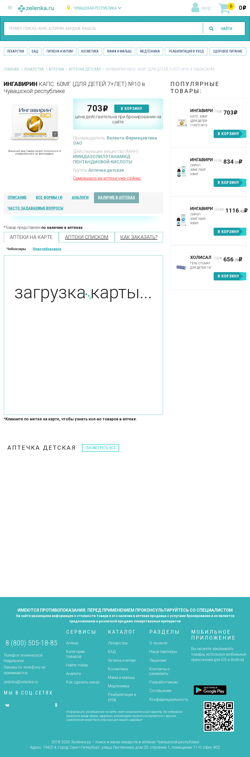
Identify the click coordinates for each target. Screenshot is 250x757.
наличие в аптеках (116, 197)
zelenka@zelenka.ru (21, 682)
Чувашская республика (95, 8)
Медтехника (150, 51)
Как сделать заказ (83, 682)
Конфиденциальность (168, 699)
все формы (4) (49, 197)
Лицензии (157, 660)
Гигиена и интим (121, 660)
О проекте (158, 643)
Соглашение (160, 690)
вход (206, 8)
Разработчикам (163, 682)
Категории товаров (75, 654)
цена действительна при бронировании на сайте (118, 119)
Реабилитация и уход (186, 51)
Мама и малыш (119, 51)
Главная (11, 69)
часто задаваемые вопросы (35, 208)
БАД (35, 51)
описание (17, 197)
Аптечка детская (85, 69)
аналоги (80, 197)
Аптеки (72, 643)
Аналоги (73, 673)
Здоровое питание (227, 51)
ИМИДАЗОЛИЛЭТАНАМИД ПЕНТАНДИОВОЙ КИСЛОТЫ (102, 159)
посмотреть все (100, 448)
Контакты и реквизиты (159, 671)
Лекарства (15, 51)
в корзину (131, 108)
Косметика (90, 51)
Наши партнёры (163, 651)
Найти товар (77, 665)
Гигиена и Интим (60, 51)
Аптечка (56, 69)
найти (226, 28)
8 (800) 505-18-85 (31, 643)
